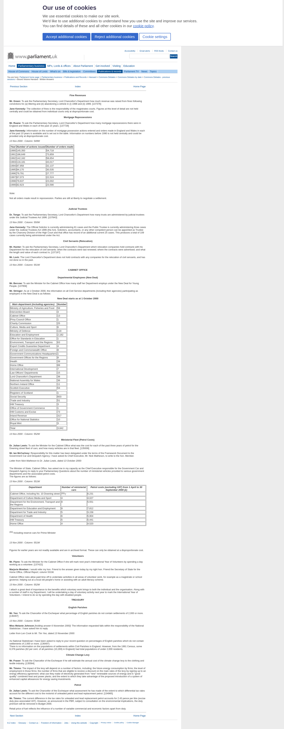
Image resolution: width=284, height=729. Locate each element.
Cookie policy (119, 723)
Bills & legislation (71, 71)
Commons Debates (107, 77)
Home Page (139, 86)
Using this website (79, 723)
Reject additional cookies (115, 37)
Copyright (94, 723)
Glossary (22, 723)
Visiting (116, 65)
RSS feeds (159, 51)
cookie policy (143, 26)
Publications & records (109, 71)
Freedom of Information (51, 723)
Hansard (92, 77)
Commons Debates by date (130, 77)
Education (129, 65)
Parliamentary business (31, 65)
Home (12, 65)
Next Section (16, 715)
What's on (55, 71)
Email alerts (145, 51)
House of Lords (39, 71)
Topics (153, 71)
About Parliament (83, 65)
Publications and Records (75, 77)
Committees (89, 71)
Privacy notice (106, 723)
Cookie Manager (133, 723)
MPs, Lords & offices (59, 65)
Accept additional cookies (66, 37)
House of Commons (19, 71)
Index (78, 86)
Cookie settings (155, 37)
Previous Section (18, 86)
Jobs (66, 723)
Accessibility (130, 51)
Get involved (103, 65)
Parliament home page (29, 77)
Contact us (173, 51)
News (144, 71)
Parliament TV (131, 71)
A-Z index (11, 723)
